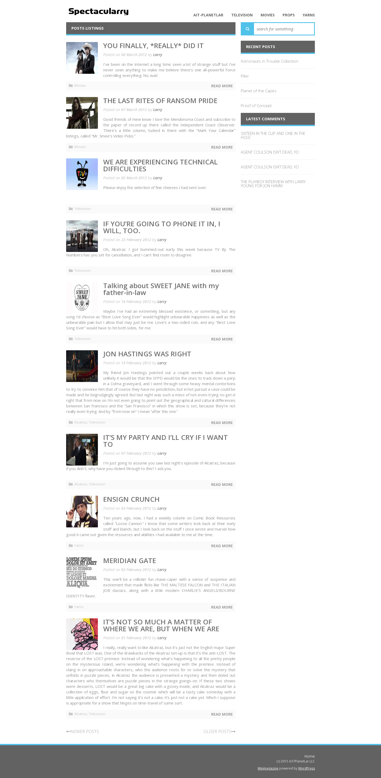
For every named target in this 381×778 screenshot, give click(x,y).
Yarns (309, 15)
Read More (222, 85)
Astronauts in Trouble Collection (269, 61)
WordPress (306, 768)
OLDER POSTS (219, 731)
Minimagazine (268, 768)
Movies (268, 15)
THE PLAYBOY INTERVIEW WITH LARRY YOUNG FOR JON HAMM (273, 183)
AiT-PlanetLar (208, 15)
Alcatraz (80, 422)
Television (242, 15)
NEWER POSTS (82, 731)
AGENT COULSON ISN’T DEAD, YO (270, 152)
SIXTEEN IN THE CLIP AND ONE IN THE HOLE (273, 135)
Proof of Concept (256, 105)
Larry (157, 54)
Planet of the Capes (258, 90)
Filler (245, 76)
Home (309, 756)
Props (289, 15)
